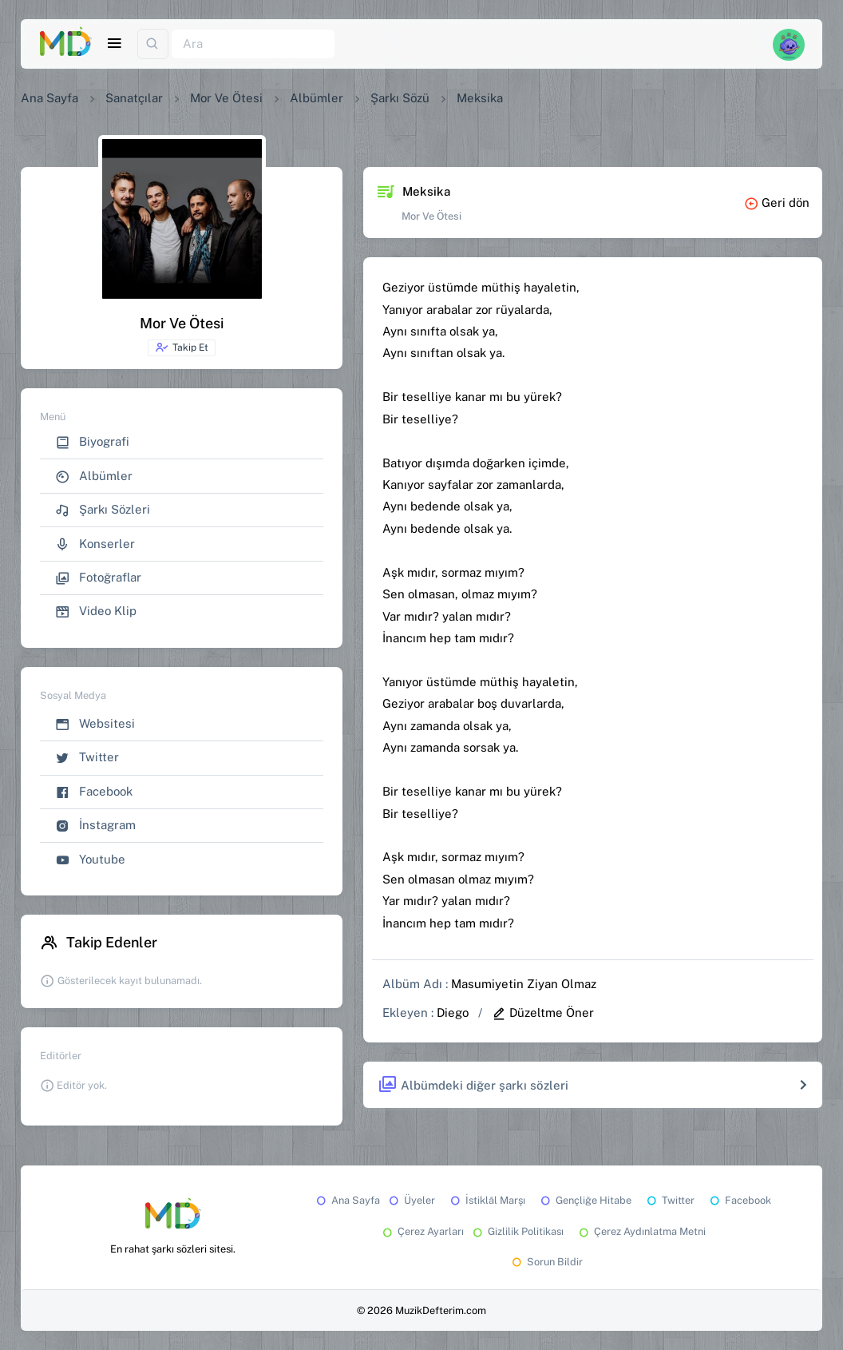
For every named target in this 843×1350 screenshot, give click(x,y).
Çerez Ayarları (422, 1231)
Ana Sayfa (49, 98)
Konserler (95, 544)
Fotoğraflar (98, 578)
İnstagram (95, 825)
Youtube (90, 860)
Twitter (87, 757)
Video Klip (96, 611)
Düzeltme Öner (543, 1012)
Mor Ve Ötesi (226, 98)
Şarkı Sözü (399, 98)
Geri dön (776, 202)
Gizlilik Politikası (517, 1231)
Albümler (316, 98)
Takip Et (181, 347)
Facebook (94, 792)
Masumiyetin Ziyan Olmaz (523, 984)
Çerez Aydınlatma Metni (641, 1231)
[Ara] (253, 44)
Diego (453, 1012)
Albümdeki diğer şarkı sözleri (473, 1085)
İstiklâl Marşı (486, 1200)
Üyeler (410, 1200)
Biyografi (92, 442)
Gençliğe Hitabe (584, 1200)
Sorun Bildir (546, 1262)
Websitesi (95, 724)
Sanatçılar (134, 98)
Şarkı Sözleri (102, 510)
